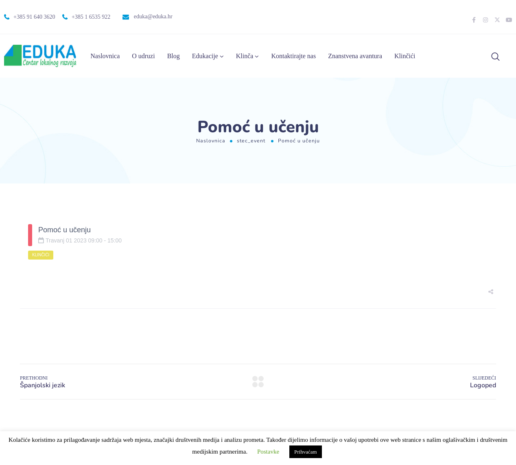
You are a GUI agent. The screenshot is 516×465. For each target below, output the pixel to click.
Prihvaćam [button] (305, 452)
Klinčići (404, 55)
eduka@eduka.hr (153, 16)
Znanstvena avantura (355, 55)
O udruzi (143, 55)
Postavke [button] (268, 451)
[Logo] (40, 56)
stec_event (251, 140)
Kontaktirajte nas (293, 55)
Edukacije (205, 55)
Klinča (245, 55)
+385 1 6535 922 (91, 17)
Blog (173, 55)
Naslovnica (105, 55)
